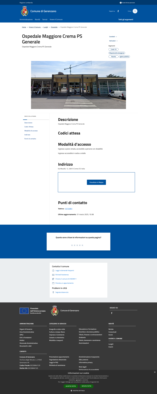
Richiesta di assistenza (57, 365)
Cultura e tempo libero (57, 332)
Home (24, 27)
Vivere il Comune (35, 27)
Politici (22, 340)
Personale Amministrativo (29, 343)
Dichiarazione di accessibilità (89, 369)
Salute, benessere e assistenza (89, 340)
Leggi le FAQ (53, 362)
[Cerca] (135, 11)
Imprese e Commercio (56, 335)
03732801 (68, 208)
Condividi (113, 36)
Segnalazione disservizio (57, 359)
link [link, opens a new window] (98, 382)
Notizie (111, 329)
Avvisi (111, 335)
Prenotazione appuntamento (59, 357)
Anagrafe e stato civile (57, 329)
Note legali (82, 367)
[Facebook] (117, 11)
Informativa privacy (86, 362)
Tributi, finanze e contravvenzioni (90, 334)
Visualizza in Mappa (96, 182)
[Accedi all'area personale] (127, 2)
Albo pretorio (83, 359)
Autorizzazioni (84, 343)
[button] (78, 391)
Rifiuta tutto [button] (86, 386)
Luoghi (45, 27)
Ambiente (82, 337)
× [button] (154, 372)
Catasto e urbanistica (56, 337)
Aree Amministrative (27, 332)
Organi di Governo (26, 329)
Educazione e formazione (87, 329)
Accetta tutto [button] (71, 386)
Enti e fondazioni (25, 337)
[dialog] (78, 382)
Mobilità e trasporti (56, 340)
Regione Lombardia (26, 2)
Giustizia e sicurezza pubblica (89, 332)
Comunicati (112, 332)
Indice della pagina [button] (30, 116)
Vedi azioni (113, 41)
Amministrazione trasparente (89, 357)
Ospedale (54, 27)
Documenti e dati (25, 346)
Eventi (111, 347)
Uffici (21, 335)
